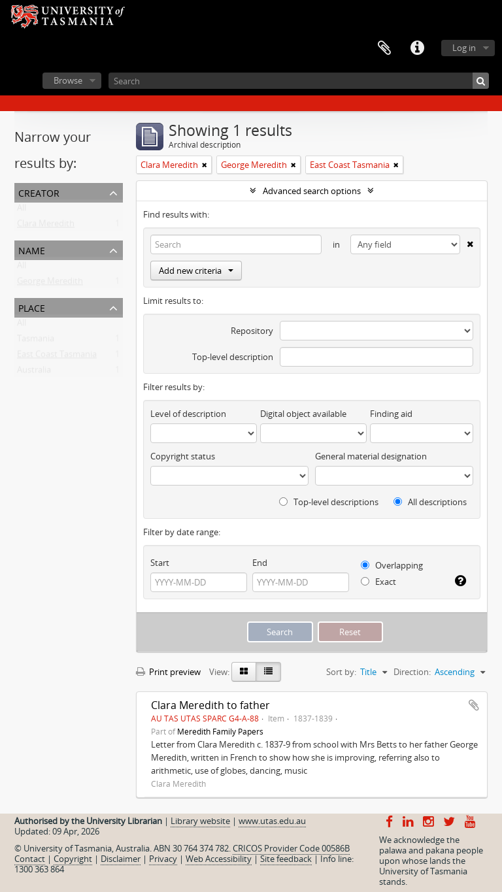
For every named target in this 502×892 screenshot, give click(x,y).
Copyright (73, 859)
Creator (38, 192)
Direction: (412, 672)
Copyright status (182, 456)
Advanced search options (312, 191)
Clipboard (384, 48)
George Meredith (50, 283)
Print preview (168, 672)
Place (31, 307)
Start (159, 563)
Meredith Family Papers (220, 731)
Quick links (417, 48)
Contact (29, 859)
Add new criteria (196, 270)
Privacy (163, 859)
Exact (378, 581)
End (259, 563)
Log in (464, 48)
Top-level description (232, 357)
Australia (34, 372)
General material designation (371, 456)
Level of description (188, 414)
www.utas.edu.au (272, 821)
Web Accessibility (219, 859)
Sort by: (341, 672)
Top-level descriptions (328, 502)
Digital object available (303, 414)
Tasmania (35, 341)
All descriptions (430, 502)
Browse (68, 80)
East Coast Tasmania (57, 357)
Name (31, 249)
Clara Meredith (46, 226)
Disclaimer (121, 859)
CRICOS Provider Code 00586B (291, 848)
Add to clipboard (473, 705)
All (21, 210)
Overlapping (392, 565)
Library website (200, 821)
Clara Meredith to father (210, 705)
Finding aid (391, 414)
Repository (252, 331)
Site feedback (286, 859)
